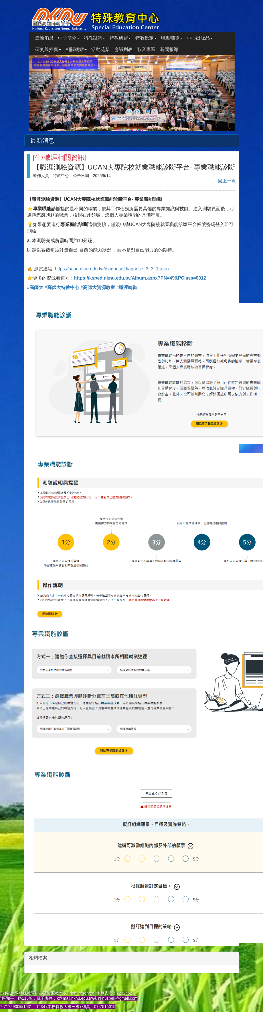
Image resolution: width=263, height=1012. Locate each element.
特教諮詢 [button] (94, 38)
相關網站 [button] (76, 49)
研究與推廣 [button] (48, 49)
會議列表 (123, 49)
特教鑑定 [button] (146, 38)
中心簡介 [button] (68, 38)
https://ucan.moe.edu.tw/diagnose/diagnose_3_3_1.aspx (112, 268)
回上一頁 (227, 180)
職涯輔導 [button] (171, 38)
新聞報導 (169, 49)
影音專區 (146, 49)
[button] (44, 93)
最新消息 (44, 38)
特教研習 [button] (120, 38)
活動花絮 (100, 49)
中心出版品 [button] (200, 38)
